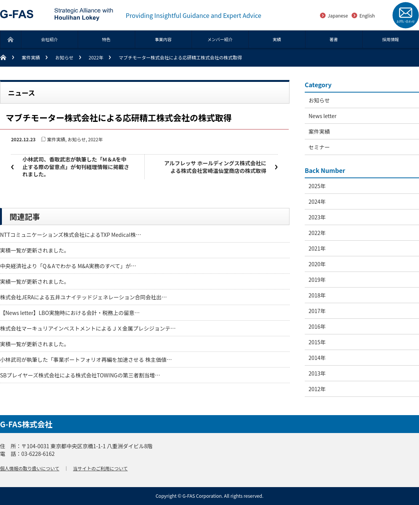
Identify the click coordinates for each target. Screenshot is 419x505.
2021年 (317, 248)
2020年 (317, 264)
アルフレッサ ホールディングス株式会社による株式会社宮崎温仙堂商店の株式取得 (215, 166)
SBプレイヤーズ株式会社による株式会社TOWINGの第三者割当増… (80, 375)
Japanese (338, 15)
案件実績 (31, 57)
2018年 (317, 295)
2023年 (317, 217)
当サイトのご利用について (100, 468)
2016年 (317, 326)
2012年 (317, 389)
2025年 (317, 186)
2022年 (96, 57)
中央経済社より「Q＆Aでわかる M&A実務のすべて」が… (68, 266)
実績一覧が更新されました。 (34, 281)
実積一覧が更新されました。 (34, 250)
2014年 (317, 357)
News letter (323, 116)
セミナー (319, 147)
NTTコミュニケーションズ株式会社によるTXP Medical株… (70, 234)
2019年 (317, 279)
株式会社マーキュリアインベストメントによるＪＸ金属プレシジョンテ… (88, 328)
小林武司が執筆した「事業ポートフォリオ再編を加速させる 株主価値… (86, 359)
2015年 (317, 342)
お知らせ (64, 57)
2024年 (317, 201)
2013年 (317, 373)
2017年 (317, 311)
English (367, 15)
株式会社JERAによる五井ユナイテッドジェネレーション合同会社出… (83, 297)
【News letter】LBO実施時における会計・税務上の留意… (70, 312)
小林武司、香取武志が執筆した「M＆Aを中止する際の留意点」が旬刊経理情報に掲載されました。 (75, 166)
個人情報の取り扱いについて (29, 468)
